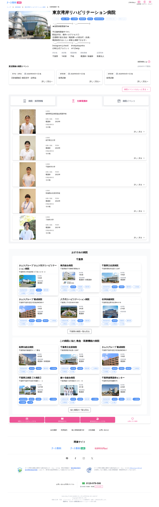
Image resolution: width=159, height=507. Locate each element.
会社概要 (53, 430)
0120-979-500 (93, 483)
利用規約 (64, 430)
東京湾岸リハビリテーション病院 (35, 7)
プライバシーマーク (135, 468)
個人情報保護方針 (77, 430)
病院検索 (18, 7)
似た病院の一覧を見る (79, 410)
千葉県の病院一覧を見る (79, 331)
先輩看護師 (79, 101)
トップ (9, 7)
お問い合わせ (104, 430)
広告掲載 (92, 430)
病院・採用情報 (33, 101)
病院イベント (126, 101)
